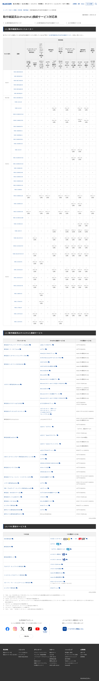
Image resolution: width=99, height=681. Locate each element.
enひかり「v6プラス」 (46, 426)
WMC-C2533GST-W (18, 246)
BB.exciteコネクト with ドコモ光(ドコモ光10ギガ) (52, 398)
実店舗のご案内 (68, 652)
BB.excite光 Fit (44, 375)
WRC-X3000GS (18, 189)
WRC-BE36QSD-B (18, 89)
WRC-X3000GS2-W (18, 185)
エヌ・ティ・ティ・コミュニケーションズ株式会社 (17, 582)
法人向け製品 (25, 3)
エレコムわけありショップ (71, 663)
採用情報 (82, 656)
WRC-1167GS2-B (18, 313)
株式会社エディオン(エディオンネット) (14, 411)
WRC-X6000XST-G (18, 126)
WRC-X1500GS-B (18, 224)
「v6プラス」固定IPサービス (60, 549)
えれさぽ (52, 654)
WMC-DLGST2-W (18, 238)
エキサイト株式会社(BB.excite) (12, 384)
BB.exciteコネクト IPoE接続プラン (49, 379)
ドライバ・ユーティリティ (40, 652)
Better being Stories (23, 656)
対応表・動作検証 (23, 10)
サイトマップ (15, 677)
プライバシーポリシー (30, 677)
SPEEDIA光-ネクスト (45, 471)
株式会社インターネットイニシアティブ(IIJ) (15, 355)
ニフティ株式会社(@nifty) (10, 483)
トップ (5, 10)
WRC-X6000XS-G (18, 130)
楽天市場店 (67, 658)
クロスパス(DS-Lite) (55, 564)
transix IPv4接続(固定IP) (56, 577)
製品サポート (53, 652)
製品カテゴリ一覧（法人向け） (10, 654)
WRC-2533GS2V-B (18, 285)
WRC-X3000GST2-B (18, 163)
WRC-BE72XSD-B (18, 80)
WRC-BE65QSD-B (18, 84)
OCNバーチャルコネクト (56, 581)
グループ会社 (83, 654)
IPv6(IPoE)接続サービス (46, 477)
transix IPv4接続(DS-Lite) (56, 573)
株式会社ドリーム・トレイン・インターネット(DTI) (17, 477)
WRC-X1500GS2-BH (18, 217)
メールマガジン (53, 663)
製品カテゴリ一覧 (7, 652)
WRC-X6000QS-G (18, 135)
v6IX (80, 538)
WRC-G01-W (18, 149)
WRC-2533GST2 (18, 261)
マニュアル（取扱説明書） (40, 654)
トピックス (33, 3)
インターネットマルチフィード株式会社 (14, 575)
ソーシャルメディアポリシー (43, 677)
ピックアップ (22, 654)
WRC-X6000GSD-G (18, 139)
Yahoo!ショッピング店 (70, 661)
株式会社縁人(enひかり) (10, 437)
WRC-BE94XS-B (18, 76)
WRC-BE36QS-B (18, 93)
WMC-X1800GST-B (18, 120)
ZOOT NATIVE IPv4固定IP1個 (47, 366)
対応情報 (40, 3)
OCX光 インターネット (60, 538)
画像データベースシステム (40, 663)
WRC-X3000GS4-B (18, 172)
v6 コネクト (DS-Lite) (58, 559)
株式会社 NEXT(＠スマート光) (12, 492)
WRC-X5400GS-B (18, 143)
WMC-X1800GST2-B (18, 114)
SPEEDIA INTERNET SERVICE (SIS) (49, 463)
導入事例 (5, 663)
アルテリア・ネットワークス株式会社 (14, 566)
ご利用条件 (22, 677)
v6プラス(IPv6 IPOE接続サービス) (49, 492)
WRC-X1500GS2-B (18, 211)
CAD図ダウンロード (39, 665)
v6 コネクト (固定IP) (57, 554)
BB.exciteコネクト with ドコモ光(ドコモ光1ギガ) (52, 383)
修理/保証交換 (53, 658)
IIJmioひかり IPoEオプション (47, 353)
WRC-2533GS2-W (18, 277)
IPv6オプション (44, 505)
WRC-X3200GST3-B (18, 157)
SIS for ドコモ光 (44, 467)
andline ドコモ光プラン (46, 345)
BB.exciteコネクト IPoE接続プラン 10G (50, 394)
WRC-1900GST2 (18, 293)
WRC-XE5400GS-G (18, 97)
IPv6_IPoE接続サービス (46, 501)
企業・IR (82, 652)
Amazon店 (67, 665)
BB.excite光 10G (44, 388)
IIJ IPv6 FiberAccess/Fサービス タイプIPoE (50, 357)
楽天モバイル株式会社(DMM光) (12, 509)
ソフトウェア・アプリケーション (41, 657)
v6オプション (43, 488)
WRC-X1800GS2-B (18, 195)
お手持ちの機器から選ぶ (24, 663)
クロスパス (43, 497)
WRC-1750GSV (18, 307)
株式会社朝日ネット (9, 557)
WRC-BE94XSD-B (18, 72)
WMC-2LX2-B (18, 102)
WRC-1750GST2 (18, 301)
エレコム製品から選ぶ (24, 665)
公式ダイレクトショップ (71, 656)
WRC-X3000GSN (18, 168)
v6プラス (42, 349)
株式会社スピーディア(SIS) (11, 467)
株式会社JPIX (7, 546)
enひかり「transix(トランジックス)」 (49, 444)
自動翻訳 (59, 677)
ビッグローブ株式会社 (10, 505)
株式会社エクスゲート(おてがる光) (13, 403)
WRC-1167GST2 (18, 321)
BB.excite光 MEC (44, 370)
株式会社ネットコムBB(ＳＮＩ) (12, 497)
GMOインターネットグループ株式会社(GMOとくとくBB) (19, 456)
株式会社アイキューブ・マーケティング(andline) (16, 345)
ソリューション (7, 661)
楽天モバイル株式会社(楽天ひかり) (13, 514)
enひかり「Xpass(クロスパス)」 (48, 435)
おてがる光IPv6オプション (47, 403)
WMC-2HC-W (18, 231)
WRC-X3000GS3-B (18, 176)
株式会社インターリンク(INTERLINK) (14, 364)
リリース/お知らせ (23, 652)
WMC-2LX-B (18, 108)
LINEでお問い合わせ (54, 665)
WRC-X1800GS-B (18, 203)
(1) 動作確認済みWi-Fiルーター (13, 23)
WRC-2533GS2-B (18, 269)
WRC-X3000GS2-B (18, 181)
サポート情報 (65, 3)
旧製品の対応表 (22, 669)
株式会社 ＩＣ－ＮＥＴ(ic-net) (11, 349)
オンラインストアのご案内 (71, 654)
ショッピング (57, 3)
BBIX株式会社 (7, 538)
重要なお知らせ (53, 661)
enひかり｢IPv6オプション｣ (47, 450)
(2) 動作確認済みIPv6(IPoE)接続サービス (48, 23)
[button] (22, 650)
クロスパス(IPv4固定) (55, 568)
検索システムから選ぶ (24, 667)
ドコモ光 (42, 454)
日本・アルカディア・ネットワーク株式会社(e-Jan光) (17, 488)
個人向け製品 (16, 3)
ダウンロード (48, 3)
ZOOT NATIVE (44, 362)
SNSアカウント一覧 (7, 677)
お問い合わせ (53, 656)
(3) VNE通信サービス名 (74, 23)
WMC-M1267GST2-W (18, 253)
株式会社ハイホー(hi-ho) (10, 501)
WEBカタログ (37, 661)
